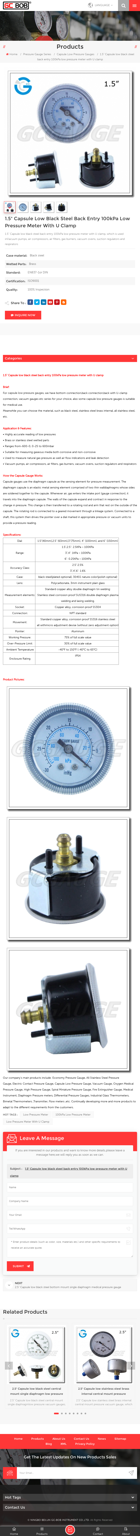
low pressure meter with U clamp (27, 1121)
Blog (49, 1444)
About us (58, 1438)
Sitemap (120, 1438)
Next (131, 1366)
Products (37, 1438)
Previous (9, 1366)
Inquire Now (23, 315)
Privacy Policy (85, 1444)
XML (63, 1444)
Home (11, 54)
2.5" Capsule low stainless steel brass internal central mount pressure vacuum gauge (103, 1391)
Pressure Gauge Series (37, 54)
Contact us (81, 1438)
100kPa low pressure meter (73, 1114)
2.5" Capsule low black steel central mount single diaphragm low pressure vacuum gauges (36, 1391)
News (102, 1438)
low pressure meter (35, 1114)
